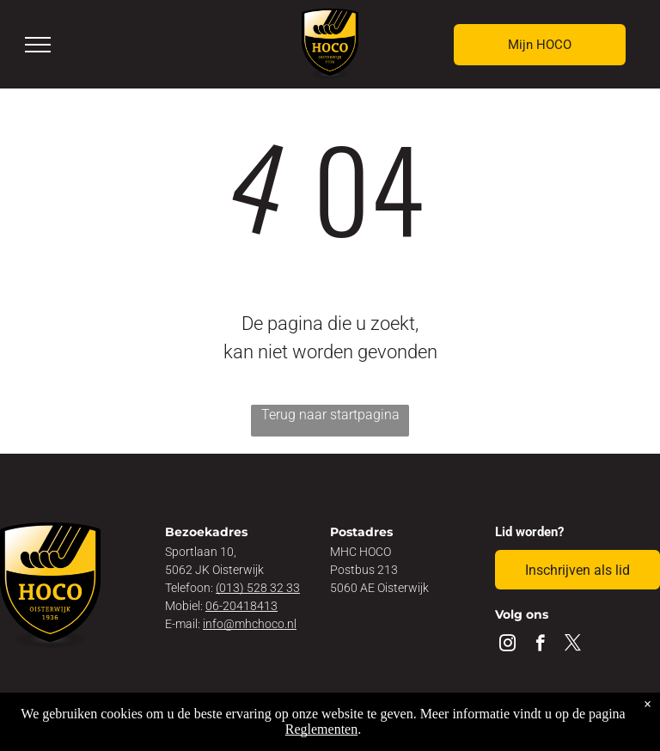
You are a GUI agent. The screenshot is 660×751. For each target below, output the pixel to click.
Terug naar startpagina (330, 414)
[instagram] (507, 645)
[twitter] (572, 645)
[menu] (37, 44)
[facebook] (540, 645)
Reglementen (321, 729)
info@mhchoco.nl (249, 624)
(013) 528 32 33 (258, 588)
